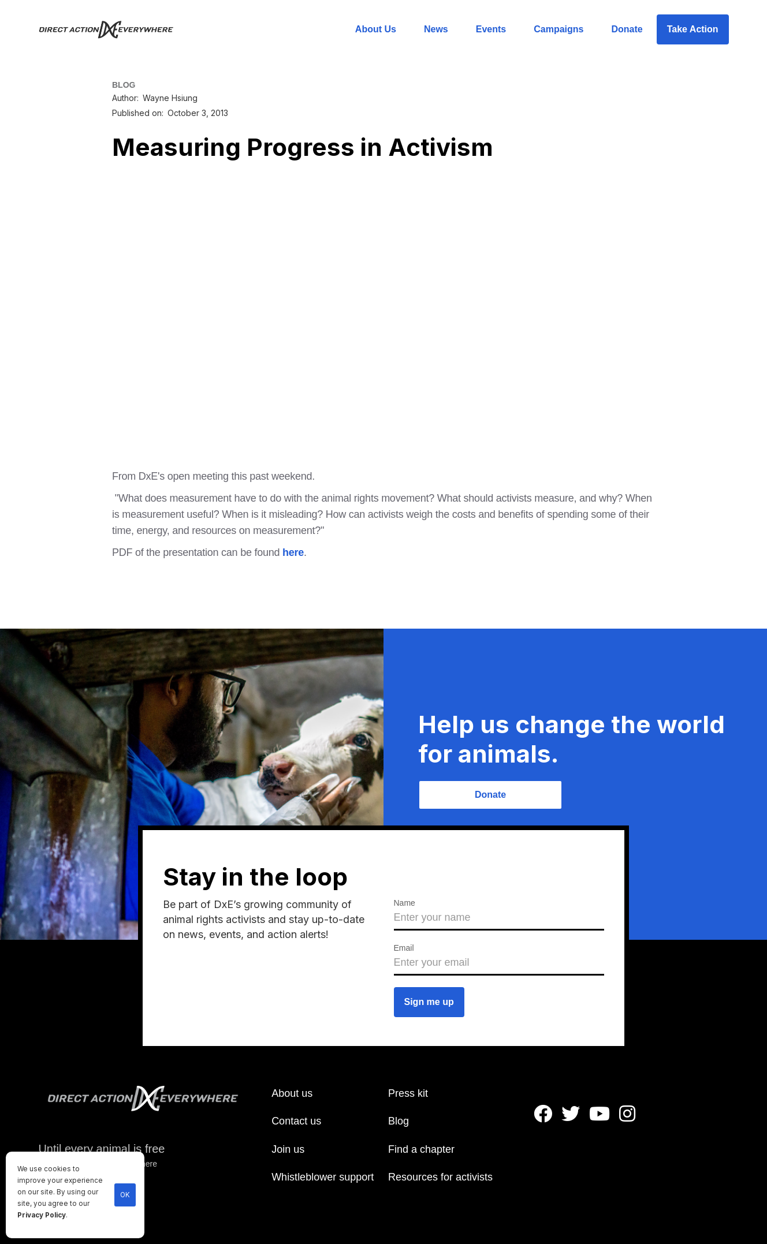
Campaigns (558, 29)
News (436, 29)
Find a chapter (421, 1149)
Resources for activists (440, 1177)
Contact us (296, 1121)
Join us (287, 1149)
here (293, 552)
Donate (626, 29)
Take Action (692, 29)
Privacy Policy (41, 1215)
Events (491, 29)
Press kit (408, 1093)
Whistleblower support (322, 1177)
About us (291, 1093)
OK (125, 1195)
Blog (398, 1121)
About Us (375, 29)
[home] (113, 29)
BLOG (123, 84)
